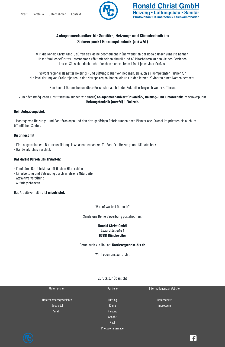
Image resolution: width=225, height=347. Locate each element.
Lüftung (112, 300)
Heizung (112, 311)
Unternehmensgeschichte (57, 300)
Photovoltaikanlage (112, 328)
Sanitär (112, 317)
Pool (112, 322)
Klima (112, 305)
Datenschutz (164, 300)
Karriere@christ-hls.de (128, 244)
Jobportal (57, 305)
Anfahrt (57, 311)
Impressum (164, 305)
